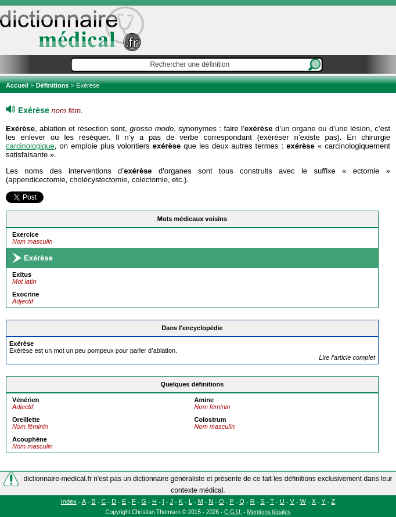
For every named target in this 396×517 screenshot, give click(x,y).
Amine (204, 399)
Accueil (18, 85)
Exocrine (25, 294)
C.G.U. (233, 512)
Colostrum (210, 419)
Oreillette (26, 419)
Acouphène (29, 439)
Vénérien (25, 399)
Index (69, 501)
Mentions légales (268, 512)
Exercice (25, 234)
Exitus (21, 274)
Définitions (52, 85)
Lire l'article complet (347, 357)
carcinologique (30, 146)
